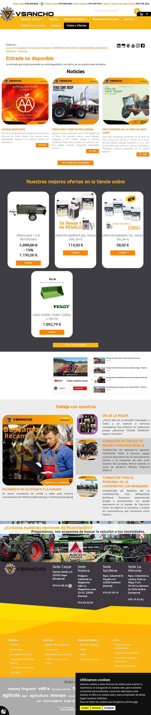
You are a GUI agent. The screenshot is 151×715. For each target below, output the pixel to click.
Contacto (56, 26)
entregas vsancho (61, 689)
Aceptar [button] (85, 708)
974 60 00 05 (85, 603)
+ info (116, 640)
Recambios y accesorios (58, 654)
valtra (43, 689)
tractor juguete (52, 701)
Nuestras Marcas (87, 640)
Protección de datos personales (126, 659)
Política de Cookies (125, 666)
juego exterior (73, 701)
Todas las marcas (89, 659)
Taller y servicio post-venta (57, 661)
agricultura (39, 696)
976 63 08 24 (60, 586)
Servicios (130, 19)
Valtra (83, 654)
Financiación (52, 650)
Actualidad (20, 48)
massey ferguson (22, 689)
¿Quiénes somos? (31, 19)
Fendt (83, 650)
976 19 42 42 (135, 600)
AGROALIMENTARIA (13, 129)
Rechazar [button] (96, 708)
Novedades (16, 650)
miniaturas (74, 696)
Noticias (53, 19)
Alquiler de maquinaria (57, 645)
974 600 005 (65, 4)
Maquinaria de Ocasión (106, 19)
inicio (9, 48)
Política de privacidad (126, 653)
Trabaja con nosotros (32, 26)
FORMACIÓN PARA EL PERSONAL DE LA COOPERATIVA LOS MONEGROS (125, 482)
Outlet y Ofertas (76, 26)
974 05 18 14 (110, 593)
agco (25, 696)
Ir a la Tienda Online (75, 345)
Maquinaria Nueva (75, 19)
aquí (135, 702)
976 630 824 (31, 4)
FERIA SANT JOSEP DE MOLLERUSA (72, 129)
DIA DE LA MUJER (115, 416)
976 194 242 (142, 4)
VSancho (13, 640)
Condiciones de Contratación (123, 646)
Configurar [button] (109, 708)
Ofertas (14, 645)
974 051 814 (95, 4)
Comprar (28, 263)
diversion (58, 696)
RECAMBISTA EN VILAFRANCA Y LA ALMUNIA (31, 489)
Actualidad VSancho (40, 48)
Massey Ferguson (89, 645)
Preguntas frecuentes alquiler (22, 661)
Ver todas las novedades (75, 163)
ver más (42, 145)
